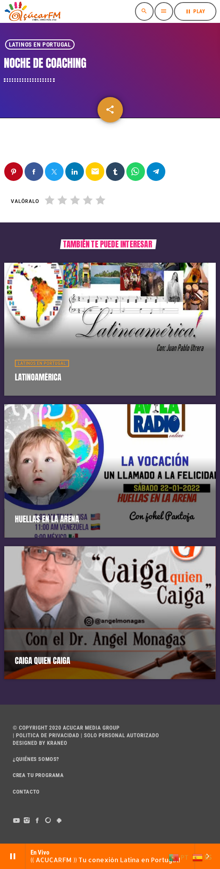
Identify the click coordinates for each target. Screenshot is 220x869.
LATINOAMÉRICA (38, 377)
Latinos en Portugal (40, 44)
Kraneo (57, 743)
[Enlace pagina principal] (32, 11)
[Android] (59, 821)
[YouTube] (16, 821)
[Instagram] (27, 821)
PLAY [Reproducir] (195, 11)
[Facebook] (37, 821)
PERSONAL (112, 736)
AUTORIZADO (143, 736)
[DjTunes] (48, 821)
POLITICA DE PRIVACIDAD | (48, 736)
